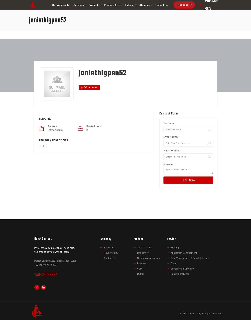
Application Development (184, 253)
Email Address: (171, 137)
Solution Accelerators (148, 258)
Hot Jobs (185, 4)
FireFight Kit (143, 253)
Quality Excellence (180, 274)
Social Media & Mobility (182, 268)
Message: (168, 164)
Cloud (174, 263)
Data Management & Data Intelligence (190, 258)
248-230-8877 (45, 275)
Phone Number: (171, 150)
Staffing (175, 247)
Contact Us (109, 258)
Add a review (89, 87)
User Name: (169, 123)
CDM (139, 268)
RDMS (140, 274)
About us (108, 247)
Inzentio (141, 263)
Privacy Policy (111, 253)
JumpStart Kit (144, 247)
